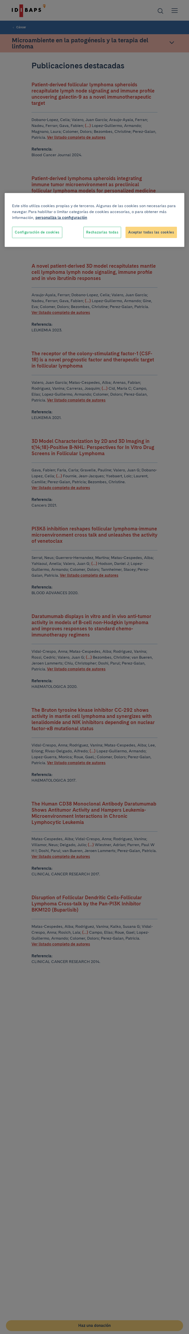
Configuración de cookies (37, 232)
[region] (94, 220)
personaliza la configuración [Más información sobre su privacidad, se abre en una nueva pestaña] (61, 217)
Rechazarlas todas (102, 232)
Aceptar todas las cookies (151, 232)
